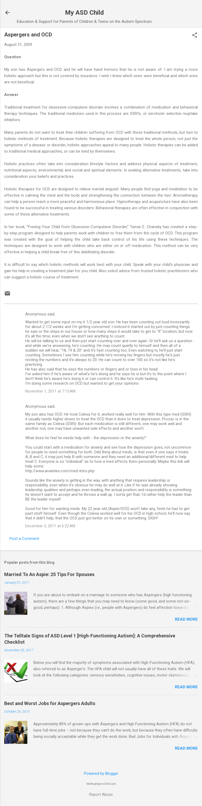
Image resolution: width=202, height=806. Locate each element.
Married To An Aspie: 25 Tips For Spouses (49, 574)
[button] (194, 35)
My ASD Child (84, 12)
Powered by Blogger (101, 773)
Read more (186, 619)
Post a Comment (24, 538)
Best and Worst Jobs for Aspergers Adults (49, 703)
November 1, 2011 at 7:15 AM (50, 391)
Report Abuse (101, 794)
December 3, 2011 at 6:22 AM (50, 526)
